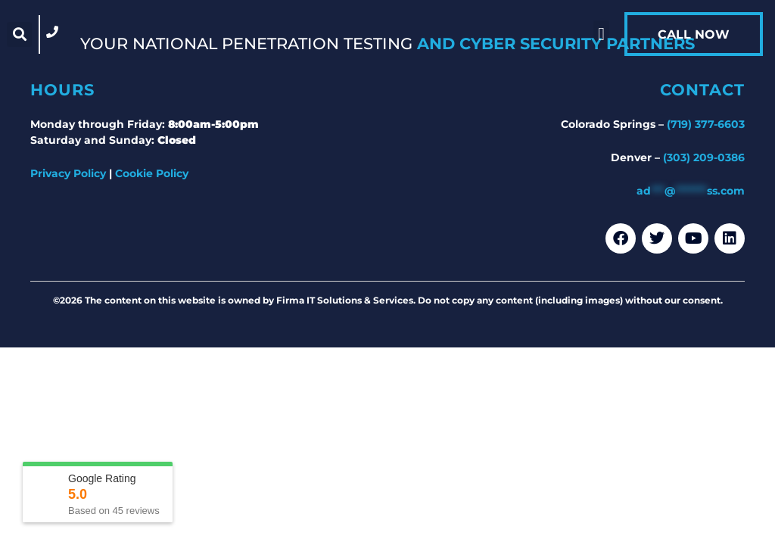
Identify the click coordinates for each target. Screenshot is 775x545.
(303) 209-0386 (704, 157)
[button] (19, 34)
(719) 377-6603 (706, 124)
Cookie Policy (151, 173)
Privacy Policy (68, 173)
